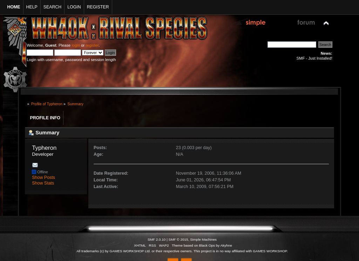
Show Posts (43, 177)
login (76, 45)
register (92, 45)
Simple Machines (203, 239)
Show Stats (43, 183)
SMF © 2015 (178, 239)
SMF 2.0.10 (157, 239)
